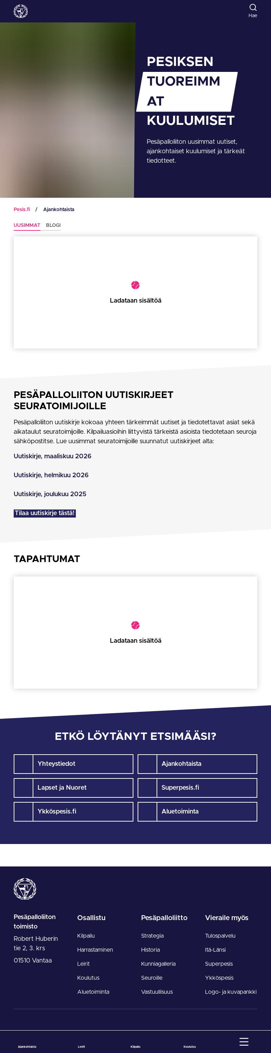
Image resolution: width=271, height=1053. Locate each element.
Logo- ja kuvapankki (231, 992)
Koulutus (88, 978)
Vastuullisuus (157, 992)
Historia (150, 950)
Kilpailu (86, 936)
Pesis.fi (22, 209)
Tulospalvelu (220, 936)
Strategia (152, 936)
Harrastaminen (95, 950)
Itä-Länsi (215, 950)
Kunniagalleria (158, 964)
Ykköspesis (219, 978)
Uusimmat (27, 225)
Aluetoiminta (93, 992)
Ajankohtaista (58, 209)
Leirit (83, 964)
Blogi (53, 225)
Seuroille (152, 978)
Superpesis (219, 964)
